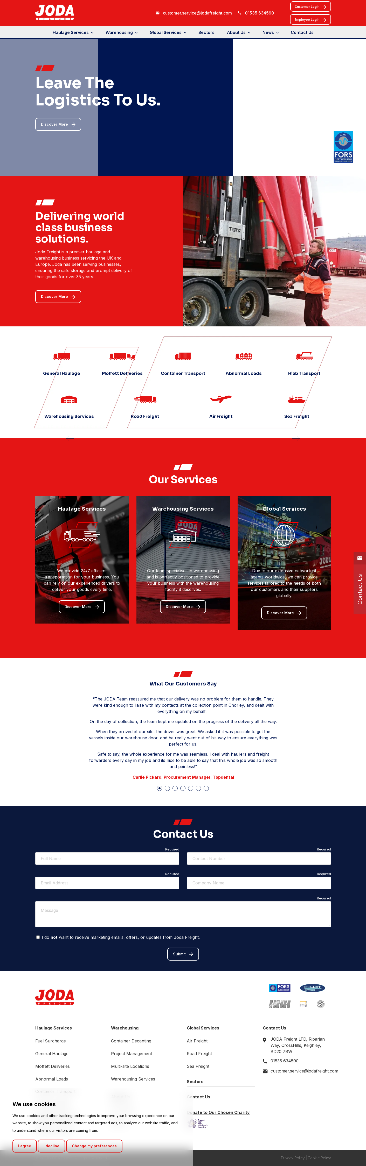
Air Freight (197, 1040)
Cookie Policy (319, 1158)
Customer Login (311, 7)
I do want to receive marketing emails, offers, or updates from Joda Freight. (118, 937)
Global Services (166, 32)
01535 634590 (259, 13)
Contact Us (302, 32)
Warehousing (119, 32)
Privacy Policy (293, 1158)
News (268, 32)
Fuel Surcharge (50, 1040)
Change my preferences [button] (94, 1146)
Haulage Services (71, 32)
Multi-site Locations (130, 1066)
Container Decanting (131, 1040)
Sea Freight (198, 1066)
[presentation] (70, 440)
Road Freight (199, 1053)
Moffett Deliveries (52, 1066)
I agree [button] (24, 1146)
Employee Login (310, 20)
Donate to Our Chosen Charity (218, 1112)
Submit (183, 954)
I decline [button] (51, 1146)
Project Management (131, 1053)
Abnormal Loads (51, 1079)
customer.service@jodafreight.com (197, 13)
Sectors (206, 32)
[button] (159, 788)
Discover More (58, 124)
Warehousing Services (133, 1079)
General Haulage (51, 1053)
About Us (236, 32)
